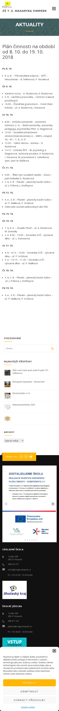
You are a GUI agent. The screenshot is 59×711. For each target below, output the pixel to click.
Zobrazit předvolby (29, 700)
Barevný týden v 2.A (21, 393)
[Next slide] (53, 504)
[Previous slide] (6, 504)
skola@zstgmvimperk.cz (19, 569)
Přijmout (29, 682)
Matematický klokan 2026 (24, 404)
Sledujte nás (11, 456)
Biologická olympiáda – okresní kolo (29, 381)
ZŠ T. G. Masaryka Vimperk (24, 10)
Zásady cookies (28, 707)
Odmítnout (29, 691)
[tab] (23, 540)
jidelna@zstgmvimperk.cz (20, 626)
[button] (54, 650)
